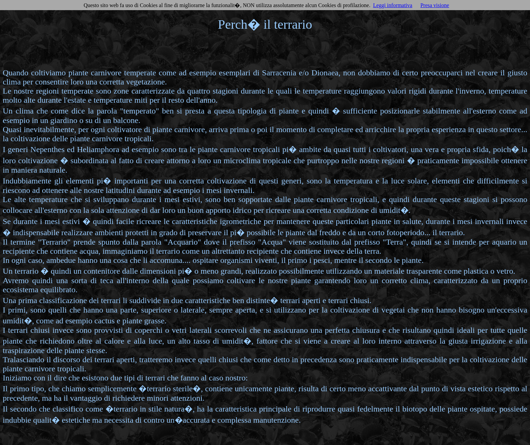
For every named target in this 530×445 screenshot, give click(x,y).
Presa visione (434, 5)
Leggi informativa (392, 5)
